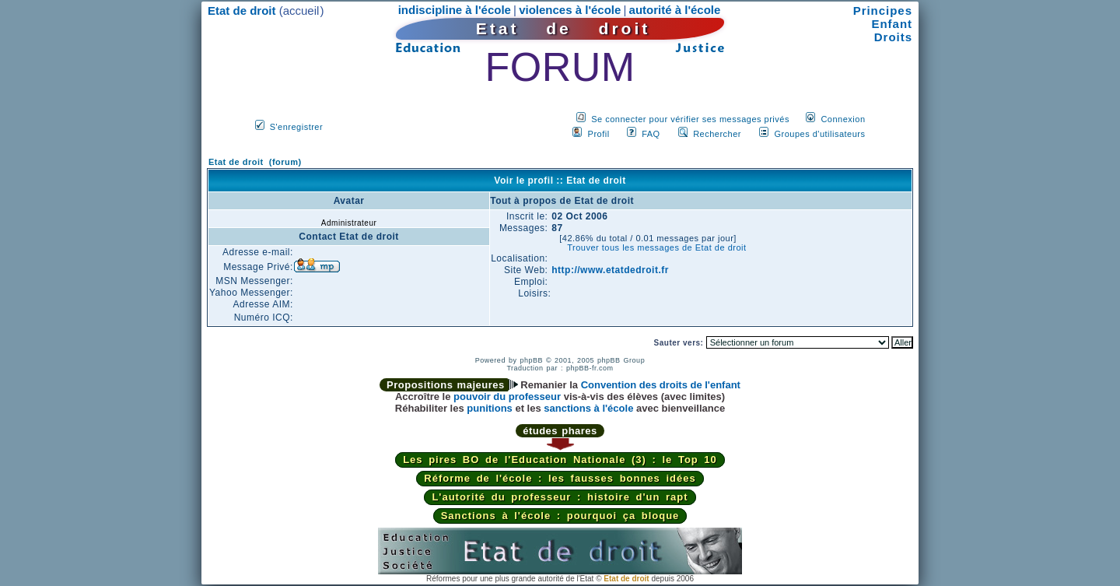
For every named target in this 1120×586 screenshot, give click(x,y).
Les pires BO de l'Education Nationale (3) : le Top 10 (560, 459)
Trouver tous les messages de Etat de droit (656, 247)
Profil (599, 134)
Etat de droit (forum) (255, 162)
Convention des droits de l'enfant (660, 385)
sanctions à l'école (588, 408)
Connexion (843, 119)
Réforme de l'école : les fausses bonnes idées (559, 478)
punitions (490, 408)
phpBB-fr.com (590, 368)
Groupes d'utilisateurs (819, 134)
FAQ (651, 134)
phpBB (531, 360)
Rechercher (717, 134)
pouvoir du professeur (507, 396)
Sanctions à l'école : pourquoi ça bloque (560, 515)
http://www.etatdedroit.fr (610, 270)
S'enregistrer (297, 127)
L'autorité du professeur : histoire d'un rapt (560, 497)
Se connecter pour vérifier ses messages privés (690, 119)
